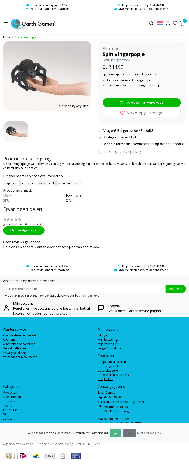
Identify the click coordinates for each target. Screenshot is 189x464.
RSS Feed (94, 444)
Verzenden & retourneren (20, 357)
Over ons (9, 340)
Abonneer (175, 289)
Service (8, 418)
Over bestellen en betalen (20, 335)
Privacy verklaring (14, 353)
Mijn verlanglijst (108, 344)
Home (7, 37)
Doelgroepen (12, 397)
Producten (10, 392)
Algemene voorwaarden (19, 344)
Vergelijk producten (110, 348)
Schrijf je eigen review (116, 60)
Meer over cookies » (149, 433)
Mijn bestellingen (109, 340)
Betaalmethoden (14, 348)
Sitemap (80, 444)
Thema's (9, 401)
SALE (6, 414)
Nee (129, 433)
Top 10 (8, 405)
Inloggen (103, 335)
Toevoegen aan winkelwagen (142, 102)
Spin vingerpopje (25, 37)
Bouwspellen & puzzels (113, 375)
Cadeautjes (10, 410)
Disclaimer (42, 444)
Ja (116, 433)
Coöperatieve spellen (112, 362)
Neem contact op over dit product (159, 144)
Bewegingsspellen (110, 366)
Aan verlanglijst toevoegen (141, 112)
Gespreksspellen (108, 370)
